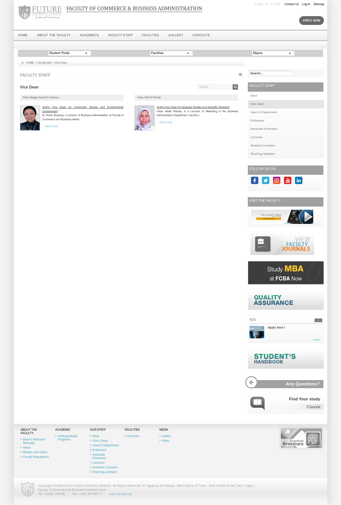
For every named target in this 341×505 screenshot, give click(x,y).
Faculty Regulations (36, 457)
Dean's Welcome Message (34, 441)
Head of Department (263, 112)
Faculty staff (120, 35)
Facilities (150, 35)
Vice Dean (61, 63)
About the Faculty (53, 35)
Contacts (201, 35)
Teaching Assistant (262, 154)
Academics (89, 35)
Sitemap (318, 4)
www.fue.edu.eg (120, 494)
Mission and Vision (35, 452)
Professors (257, 121)
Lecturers (256, 137)
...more (315, 340)
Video (165, 440)
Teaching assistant (104, 472)
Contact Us (291, 4)
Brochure (301, 438)
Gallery (176, 35)
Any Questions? (286, 384)
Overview (133, 436)
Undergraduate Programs (67, 437)
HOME (30, 63)
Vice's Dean (100, 440)
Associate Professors (264, 129)
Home (23, 35)
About (27, 447)
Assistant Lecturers (262, 145)
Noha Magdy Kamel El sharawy (41, 97)
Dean (254, 96)
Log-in (306, 4)
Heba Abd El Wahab (149, 97)
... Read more (50, 126)
